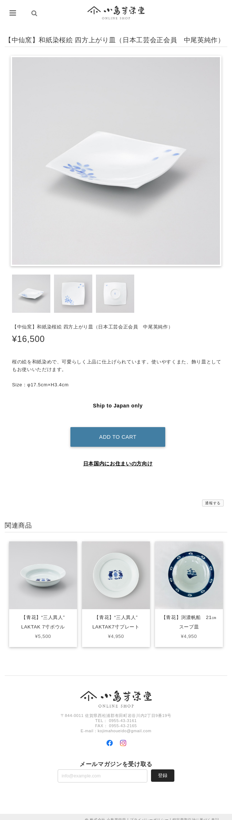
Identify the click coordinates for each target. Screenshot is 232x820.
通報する (213, 497)
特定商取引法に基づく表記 (196, 814)
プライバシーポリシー (149, 814)
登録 (162, 769)
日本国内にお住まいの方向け (118, 457)
